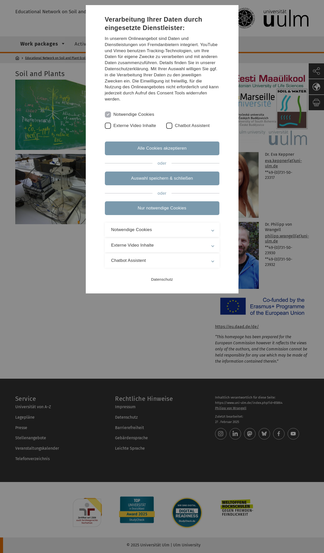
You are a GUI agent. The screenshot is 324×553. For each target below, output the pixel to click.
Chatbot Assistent (192, 125)
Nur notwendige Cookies (162, 208)
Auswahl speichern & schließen (162, 178)
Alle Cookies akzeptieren (162, 148)
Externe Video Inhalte (135, 125)
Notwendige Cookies (134, 114)
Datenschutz (162, 279)
